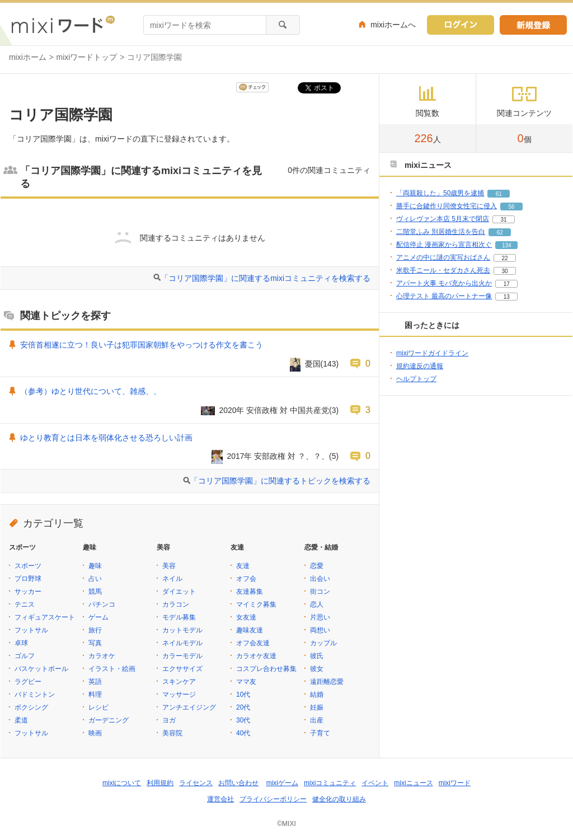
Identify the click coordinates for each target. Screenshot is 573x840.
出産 (316, 720)
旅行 (95, 630)
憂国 (313, 363)
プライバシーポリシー (273, 799)
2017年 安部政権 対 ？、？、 (278, 456)
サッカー (28, 591)
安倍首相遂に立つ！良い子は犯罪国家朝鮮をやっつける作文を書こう (141, 344)
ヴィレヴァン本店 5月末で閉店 (442, 219)
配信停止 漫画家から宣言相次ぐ (444, 244)
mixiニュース (413, 783)
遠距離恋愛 (327, 682)
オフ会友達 (253, 643)
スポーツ (28, 566)
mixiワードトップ (87, 57)
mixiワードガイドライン (432, 353)
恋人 (316, 604)
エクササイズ (182, 669)
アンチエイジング (189, 707)
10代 (243, 694)
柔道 (21, 720)
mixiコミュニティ (330, 783)
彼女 (316, 669)
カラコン (175, 604)
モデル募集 (179, 617)
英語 (95, 682)
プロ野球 (28, 579)
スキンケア (179, 682)
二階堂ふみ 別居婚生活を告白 (440, 232)
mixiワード (455, 783)
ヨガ (169, 720)
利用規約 (160, 783)
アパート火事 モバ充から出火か (444, 283)
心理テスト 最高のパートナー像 (444, 296)
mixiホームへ (393, 24)
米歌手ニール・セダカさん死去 (443, 270)
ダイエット (179, 591)
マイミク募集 (256, 604)
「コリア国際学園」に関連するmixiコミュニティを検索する (265, 278)
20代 (243, 707)
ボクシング (31, 707)
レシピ (98, 707)
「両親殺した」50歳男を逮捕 (440, 193)
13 (507, 297)
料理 (95, 694)
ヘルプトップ (416, 379)
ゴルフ (25, 656)
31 (503, 220)
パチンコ (101, 604)
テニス (25, 604)
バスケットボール (41, 669)
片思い (320, 617)
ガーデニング (108, 720)
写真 (95, 643)
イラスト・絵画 (111, 669)
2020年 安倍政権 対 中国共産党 (274, 410)
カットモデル (182, 630)
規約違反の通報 (419, 366)
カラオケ (101, 656)
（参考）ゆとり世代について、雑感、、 (90, 391)
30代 (243, 720)
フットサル (31, 630)
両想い (320, 630)
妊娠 (316, 707)
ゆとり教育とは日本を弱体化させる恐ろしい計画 (106, 437)
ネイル (172, 579)
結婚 (316, 694)
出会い (320, 579)
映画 (95, 733)
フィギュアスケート (45, 617)
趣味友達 (249, 630)
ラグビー (28, 682)
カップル (323, 643)
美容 (169, 566)
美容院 (172, 733)
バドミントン (35, 694)
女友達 (246, 617)
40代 (243, 733)
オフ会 (246, 579)
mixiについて (121, 783)
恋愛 (316, 566)
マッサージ (179, 694)
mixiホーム (27, 57)
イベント (374, 783)
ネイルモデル (182, 643)
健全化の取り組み (339, 799)
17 (507, 284)
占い (95, 579)
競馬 (95, 591)
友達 (243, 566)
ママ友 (246, 682)
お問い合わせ (238, 783)
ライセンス (196, 783)
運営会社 (220, 799)
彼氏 (316, 656)
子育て (320, 733)
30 (504, 271)
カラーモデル (182, 656)
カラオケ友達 (256, 656)
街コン (320, 591)
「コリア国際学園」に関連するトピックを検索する (280, 480)
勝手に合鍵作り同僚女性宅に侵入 (446, 206)
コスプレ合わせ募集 (266, 669)
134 (506, 245)
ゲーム (98, 617)
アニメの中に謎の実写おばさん (443, 257)
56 (511, 207)
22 (504, 258)
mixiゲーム (282, 783)
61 (499, 194)
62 (500, 232)
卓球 (21, 643)
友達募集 (249, 591)
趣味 (95, 566)
